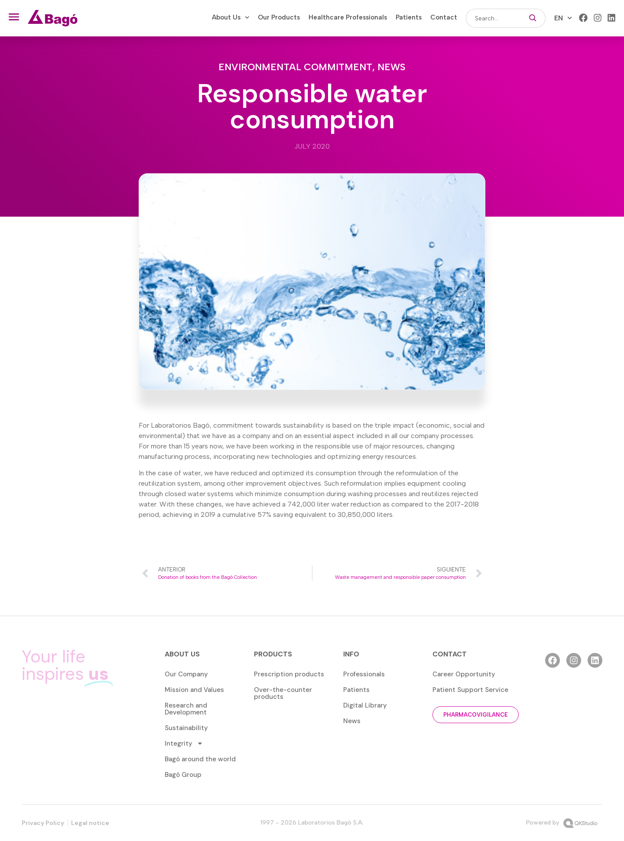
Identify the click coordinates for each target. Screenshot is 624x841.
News (391, 67)
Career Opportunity (463, 674)
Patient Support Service (470, 689)
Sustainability (186, 728)
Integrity (184, 743)
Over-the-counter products (283, 693)
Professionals (364, 674)
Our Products (279, 17)
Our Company (186, 674)
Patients (409, 17)
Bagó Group (183, 774)
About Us (231, 17)
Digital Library (365, 705)
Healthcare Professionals (348, 17)
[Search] (533, 18)
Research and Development (186, 709)
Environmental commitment (295, 67)
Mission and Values (194, 689)
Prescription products (289, 674)
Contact (443, 17)
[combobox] (493, 18)
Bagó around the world (200, 759)
